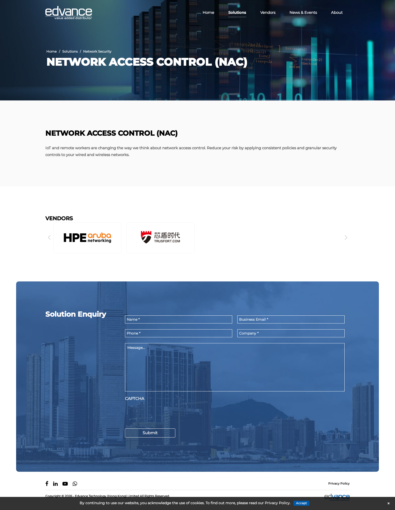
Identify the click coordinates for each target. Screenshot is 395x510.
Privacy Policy (339, 484)
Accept (301, 503)
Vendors (267, 12)
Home (208, 12)
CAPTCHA (134, 399)
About (337, 12)
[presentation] (163, 413)
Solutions (237, 12)
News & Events (303, 12)
